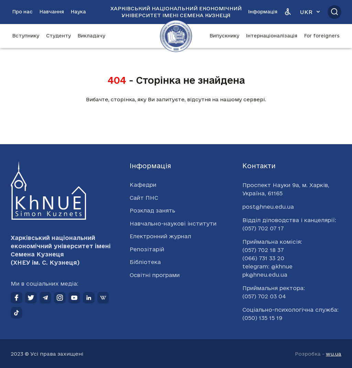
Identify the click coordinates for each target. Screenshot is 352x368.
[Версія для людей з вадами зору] (288, 12)
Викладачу (91, 35)
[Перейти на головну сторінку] (176, 36)
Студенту (58, 35)
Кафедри (143, 185)
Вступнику (25, 35)
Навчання (52, 11)
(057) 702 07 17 (263, 228)
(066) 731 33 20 (263, 258)
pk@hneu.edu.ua (264, 275)
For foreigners (322, 35)
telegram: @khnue (267, 266)
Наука (78, 11)
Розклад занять (152, 210)
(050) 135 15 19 (262, 318)
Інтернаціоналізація (271, 35)
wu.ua (333, 354)
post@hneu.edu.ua (268, 207)
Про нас (22, 11)
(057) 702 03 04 (264, 296)
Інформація (262, 11)
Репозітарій (147, 249)
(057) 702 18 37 (263, 250)
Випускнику (224, 35)
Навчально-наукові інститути (173, 223)
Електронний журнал (160, 236)
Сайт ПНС (144, 198)
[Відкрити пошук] (334, 12)
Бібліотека (145, 262)
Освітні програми (155, 275)
